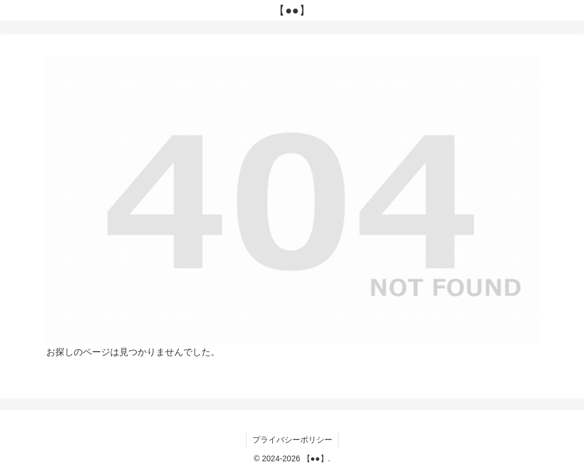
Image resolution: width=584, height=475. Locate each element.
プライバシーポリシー (292, 439)
